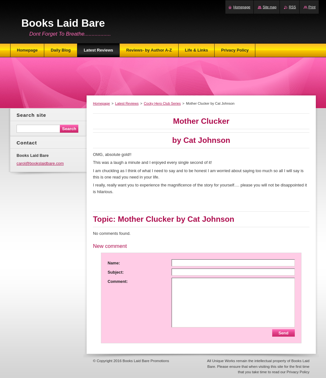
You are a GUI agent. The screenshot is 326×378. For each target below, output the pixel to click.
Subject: (116, 272)
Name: (114, 263)
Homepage (101, 103)
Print (311, 7)
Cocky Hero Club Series (162, 103)
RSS (292, 7)
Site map (269, 7)
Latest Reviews (127, 103)
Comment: (118, 281)
